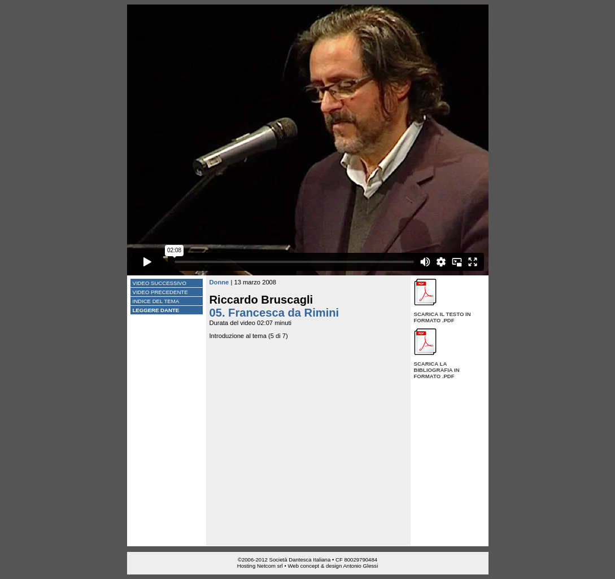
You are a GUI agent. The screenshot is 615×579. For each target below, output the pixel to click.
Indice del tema (156, 301)
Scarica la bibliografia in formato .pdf (437, 370)
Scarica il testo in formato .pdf (442, 317)
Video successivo (159, 283)
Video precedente (160, 292)
